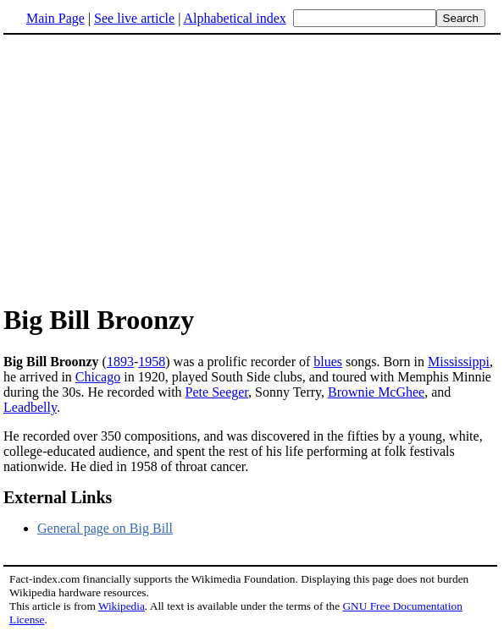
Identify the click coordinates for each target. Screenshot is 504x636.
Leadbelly (30, 407)
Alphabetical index (234, 18)
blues (327, 361)
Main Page (55, 18)
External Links (57, 497)
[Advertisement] (145, 168)
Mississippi (459, 361)
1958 (151, 361)
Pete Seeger (217, 392)
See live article (134, 18)
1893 (120, 361)
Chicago (97, 377)
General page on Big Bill (105, 528)
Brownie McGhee (376, 392)
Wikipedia (121, 606)
